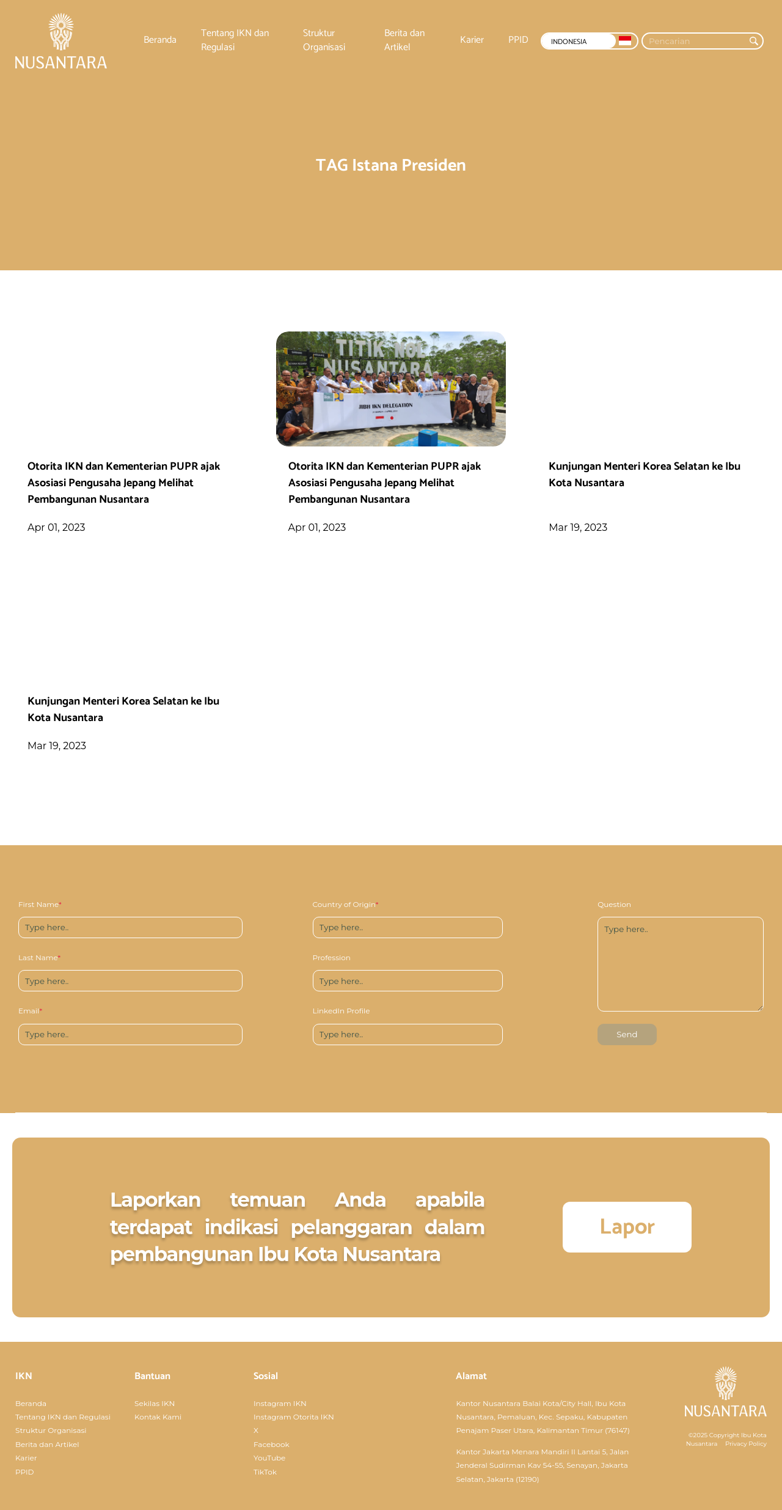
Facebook (272, 1444)
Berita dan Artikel (404, 40)
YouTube (269, 1457)
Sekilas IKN (154, 1403)
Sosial (266, 1376)
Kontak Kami (157, 1416)
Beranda (160, 40)
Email (30, 1010)
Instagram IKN (280, 1403)
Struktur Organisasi (324, 40)
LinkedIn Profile (341, 1010)
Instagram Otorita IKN (294, 1416)
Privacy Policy (746, 1444)
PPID (518, 40)
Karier (472, 40)
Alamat (471, 1376)
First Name (40, 904)
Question (614, 904)
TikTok (265, 1471)
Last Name (39, 957)
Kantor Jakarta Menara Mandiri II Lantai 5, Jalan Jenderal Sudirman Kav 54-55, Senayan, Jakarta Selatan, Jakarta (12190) (542, 1465)
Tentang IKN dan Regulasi (235, 40)
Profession (332, 957)
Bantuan (152, 1376)
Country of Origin (346, 904)
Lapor (627, 1227)
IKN (23, 1376)
